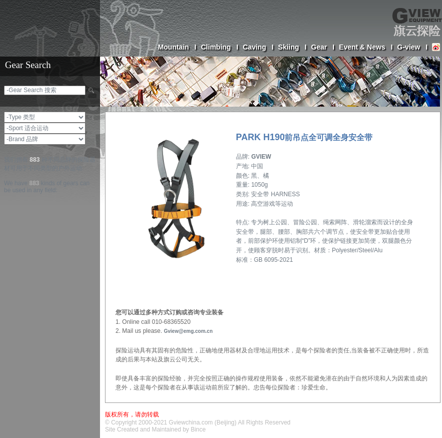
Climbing (219, 47)
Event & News (365, 47)
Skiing (292, 47)
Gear (322, 47)
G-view (412, 47)
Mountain (177, 47)
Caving (258, 47)
